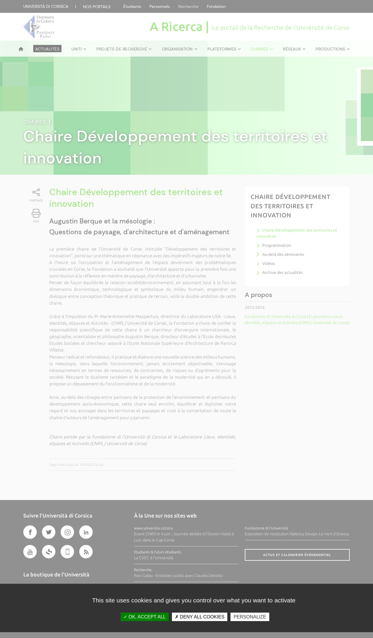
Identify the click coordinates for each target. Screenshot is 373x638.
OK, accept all (145, 616)
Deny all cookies (199, 616)
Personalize (249, 616)
